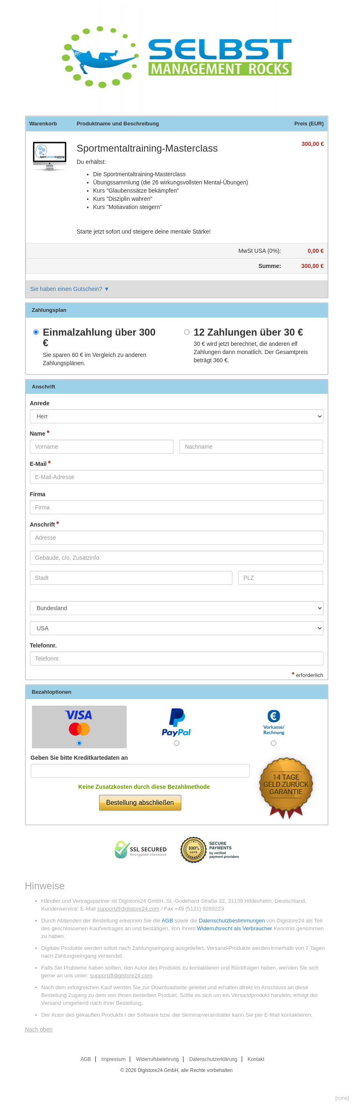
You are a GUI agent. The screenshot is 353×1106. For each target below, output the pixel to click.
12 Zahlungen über (248, 332)
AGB (167, 921)
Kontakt (256, 1059)
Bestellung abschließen (140, 802)
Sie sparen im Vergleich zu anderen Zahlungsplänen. (94, 359)
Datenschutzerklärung (213, 1059)
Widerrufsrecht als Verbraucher (234, 928)
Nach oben (39, 1029)
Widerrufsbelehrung (157, 1059)
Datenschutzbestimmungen (232, 921)
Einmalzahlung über (99, 337)
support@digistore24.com (128, 909)
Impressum (113, 1059)
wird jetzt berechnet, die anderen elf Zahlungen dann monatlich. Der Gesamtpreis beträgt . (251, 352)
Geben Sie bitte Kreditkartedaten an (79, 757)
